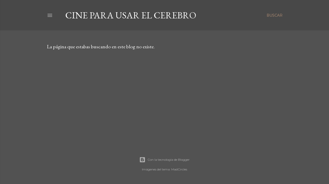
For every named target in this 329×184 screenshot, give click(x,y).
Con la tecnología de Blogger (164, 160)
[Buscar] (274, 15)
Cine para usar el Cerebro (130, 15)
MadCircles (179, 169)
